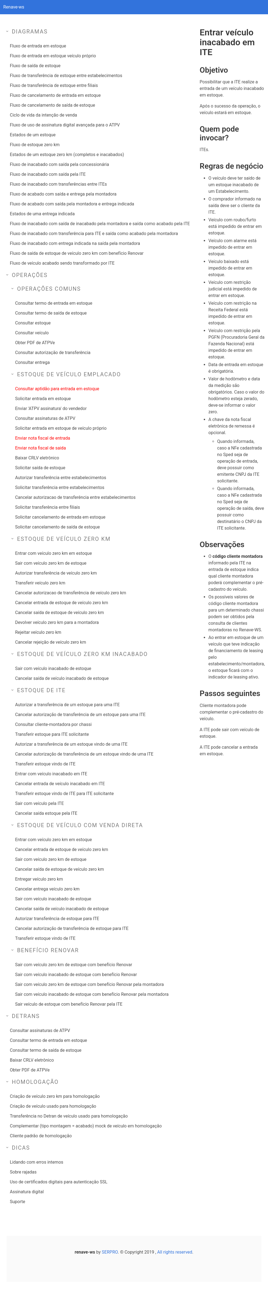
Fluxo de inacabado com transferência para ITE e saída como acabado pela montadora (94, 233)
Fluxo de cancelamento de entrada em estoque (55, 95)
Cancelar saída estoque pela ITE (46, 813)
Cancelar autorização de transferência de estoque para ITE (72, 928)
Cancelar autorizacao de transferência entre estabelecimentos (75, 497)
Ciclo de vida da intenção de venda (43, 115)
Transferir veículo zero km (40, 583)
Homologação (35, 1082)
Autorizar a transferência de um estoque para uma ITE (67, 704)
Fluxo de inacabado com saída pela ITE (48, 174)
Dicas (21, 1147)
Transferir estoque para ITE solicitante (52, 734)
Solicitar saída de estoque (40, 467)
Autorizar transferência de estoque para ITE (57, 918)
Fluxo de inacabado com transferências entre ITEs (58, 184)
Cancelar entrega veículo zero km (47, 889)
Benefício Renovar (48, 950)
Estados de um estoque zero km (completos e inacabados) (67, 154)
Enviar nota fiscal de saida (40, 448)
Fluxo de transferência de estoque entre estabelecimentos (66, 75)
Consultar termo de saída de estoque (51, 313)
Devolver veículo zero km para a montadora (57, 622)
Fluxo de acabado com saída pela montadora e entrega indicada (72, 204)
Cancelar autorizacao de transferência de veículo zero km (70, 592)
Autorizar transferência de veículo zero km (56, 573)
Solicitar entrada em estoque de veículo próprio (60, 428)
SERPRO (110, 1252)
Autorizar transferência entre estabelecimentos (60, 477)
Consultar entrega (32, 362)
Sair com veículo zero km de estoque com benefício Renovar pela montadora (89, 984)
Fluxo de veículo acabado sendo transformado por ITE (62, 263)
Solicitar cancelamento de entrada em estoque (60, 517)
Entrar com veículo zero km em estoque (53, 553)
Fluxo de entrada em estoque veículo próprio (53, 55)
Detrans (26, 1016)
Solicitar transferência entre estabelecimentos (59, 487)
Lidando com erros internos (36, 1162)
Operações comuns (49, 288)
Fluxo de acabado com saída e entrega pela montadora (63, 194)
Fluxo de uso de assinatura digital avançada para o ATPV (65, 125)
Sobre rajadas (23, 1172)
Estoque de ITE (41, 690)
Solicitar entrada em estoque (43, 398)
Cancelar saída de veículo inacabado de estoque (62, 678)
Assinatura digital (27, 1191)
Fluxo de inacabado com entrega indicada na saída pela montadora (75, 243)
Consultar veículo (32, 332)
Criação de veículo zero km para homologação (55, 1096)
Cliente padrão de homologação (41, 1135)
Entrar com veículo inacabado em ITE (51, 773)
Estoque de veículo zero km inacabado (82, 654)
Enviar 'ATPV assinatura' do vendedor (51, 408)
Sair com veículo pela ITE (39, 803)
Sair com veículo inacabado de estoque (53, 668)
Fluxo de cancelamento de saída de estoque (52, 105)
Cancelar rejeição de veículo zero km (50, 642)
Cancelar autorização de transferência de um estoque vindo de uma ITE (84, 754)
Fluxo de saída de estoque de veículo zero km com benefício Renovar (77, 253)
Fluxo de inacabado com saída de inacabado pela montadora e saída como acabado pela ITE (100, 223)
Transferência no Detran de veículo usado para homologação (69, 1116)
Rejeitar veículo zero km (38, 632)
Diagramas (30, 31)
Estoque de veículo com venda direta (80, 825)
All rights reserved (174, 1252)
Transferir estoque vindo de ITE (45, 764)
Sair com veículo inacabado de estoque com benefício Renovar (76, 974)
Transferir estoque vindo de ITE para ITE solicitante (64, 793)
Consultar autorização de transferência (53, 352)
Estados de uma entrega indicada (42, 213)
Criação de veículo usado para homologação (53, 1106)
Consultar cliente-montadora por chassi (53, 724)
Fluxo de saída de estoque (35, 65)
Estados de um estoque (33, 134)
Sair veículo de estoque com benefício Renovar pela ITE (68, 1004)
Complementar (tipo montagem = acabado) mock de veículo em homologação (86, 1126)
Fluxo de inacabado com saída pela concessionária (59, 164)
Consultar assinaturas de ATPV (45, 418)
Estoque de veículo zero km (63, 539)
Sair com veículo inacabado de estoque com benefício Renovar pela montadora (91, 994)
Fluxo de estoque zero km (35, 144)
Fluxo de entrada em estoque (38, 46)
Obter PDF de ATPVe (35, 342)
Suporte (17, 1201)
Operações (30, 275)
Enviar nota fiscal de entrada (42, 438)
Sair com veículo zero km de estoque (50, 563)
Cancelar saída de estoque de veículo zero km (59, 612)
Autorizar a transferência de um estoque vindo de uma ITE (71, 744)
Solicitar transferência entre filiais (47, 507)
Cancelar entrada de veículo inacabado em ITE (60, 783)
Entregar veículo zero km (39, 879)
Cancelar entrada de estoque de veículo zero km (61, 602)
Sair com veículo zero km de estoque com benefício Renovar (73, 964)
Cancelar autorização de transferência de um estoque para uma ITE (80, 714)
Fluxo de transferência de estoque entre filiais (54, 85)
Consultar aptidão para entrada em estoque (57, 388)
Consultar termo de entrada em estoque (53, 303)
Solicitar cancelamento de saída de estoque (57, 527)
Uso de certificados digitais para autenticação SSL (58, 1181)
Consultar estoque (33, 323)
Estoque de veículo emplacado (69, 374)
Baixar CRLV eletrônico (37, 457)
